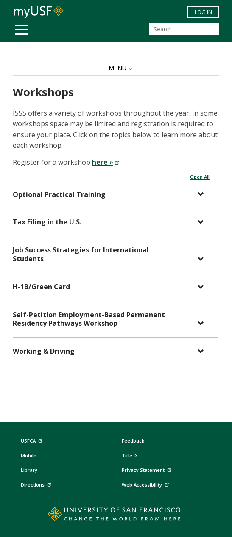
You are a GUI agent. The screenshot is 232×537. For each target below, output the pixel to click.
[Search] (184, 29)
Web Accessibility (146, 484)
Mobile (28, 455)
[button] (111, 194)
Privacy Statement (147, 469)
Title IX (130, 455)
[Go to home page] (116, 516)
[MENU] (116, 67)
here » (106, 162)
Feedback (133, 440)
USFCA (33, 439)
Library (29, 470)
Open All (200, 177)
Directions (37, 484)
